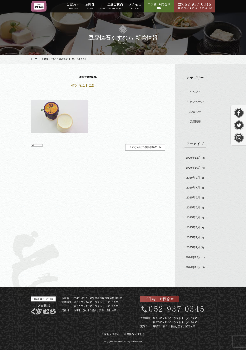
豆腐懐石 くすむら (134, 334)
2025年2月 (193, 237)
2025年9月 (193, 177)
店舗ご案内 (111, 6)
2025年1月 (193, 247)
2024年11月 (193, 267)
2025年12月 (193, 157)
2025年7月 (193, 187)
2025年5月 (193, 207)
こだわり (73, 6)
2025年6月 (193, 197)
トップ (34, 59)
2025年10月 (193, 167)
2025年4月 (193, 217)
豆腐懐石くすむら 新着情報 (55, 59)
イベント (195, 91)
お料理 (90, 6)
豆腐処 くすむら (110, 334)
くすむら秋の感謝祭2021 (143, 147)
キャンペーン (195, 101)
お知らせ (195, 111)
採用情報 (195, 121)
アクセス (135, 6)
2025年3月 (193, 227)
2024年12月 (193, 257)
